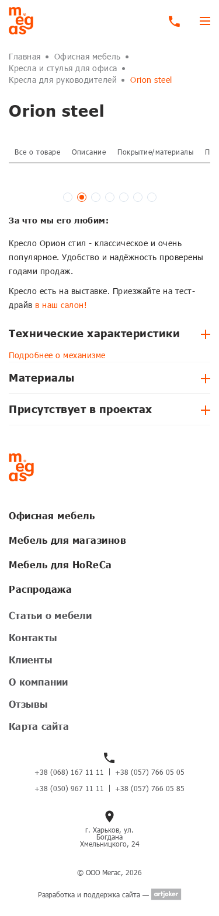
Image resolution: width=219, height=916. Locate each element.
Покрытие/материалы (155, 152)
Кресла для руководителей (63, 80)
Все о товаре (37, 152)
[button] (67, 197)
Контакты (33, 637)
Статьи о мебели (50, 615)
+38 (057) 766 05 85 (150, 788)
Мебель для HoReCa (60, 564)
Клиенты (31, 659)
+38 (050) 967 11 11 (69, 788)
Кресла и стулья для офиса (63, 68)
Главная (25, 56)
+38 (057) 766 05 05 (150, 771)
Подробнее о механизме (57, 355)
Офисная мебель (87, 56)
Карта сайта (39, 726)
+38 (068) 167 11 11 (69, 771)
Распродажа (40, 589)
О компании (38, 681)
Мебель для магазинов (67, 540)
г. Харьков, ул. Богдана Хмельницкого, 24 (110, 836)
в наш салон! (61, 305)
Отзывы (28, 703)
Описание (89, 152)
